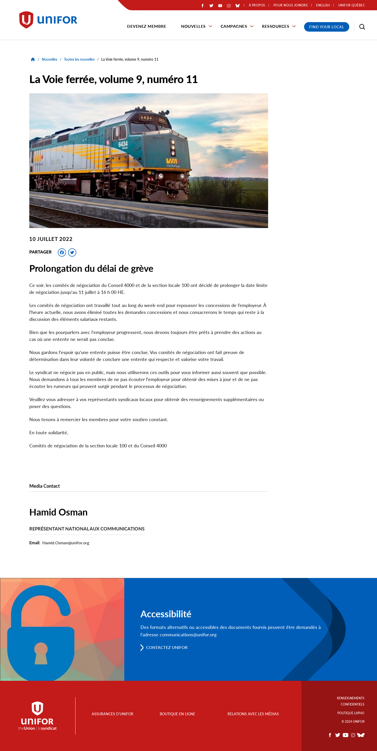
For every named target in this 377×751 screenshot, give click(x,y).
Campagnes (234, 26)
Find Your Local (326, 27)
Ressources (275, 26)
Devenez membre (146, 26)
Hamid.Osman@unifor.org (65, 542)
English (323, 5)
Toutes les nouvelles (79, 59)
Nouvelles (193, 26)
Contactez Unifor (166, 647)
